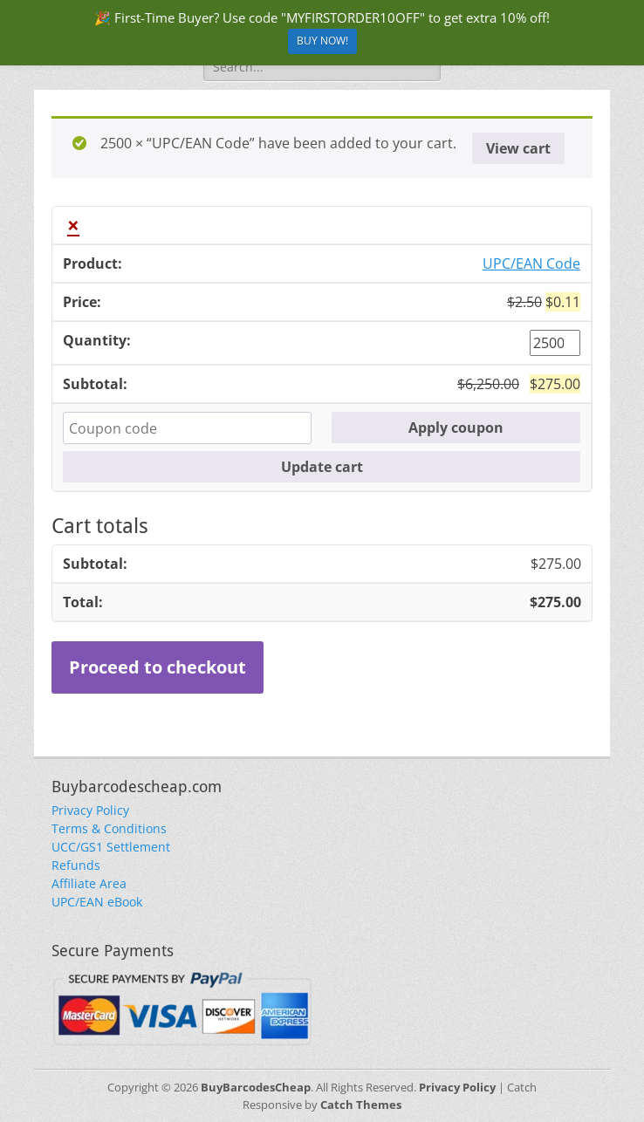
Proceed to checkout (157, 667)
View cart (518, 148)
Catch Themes (360, 1104)
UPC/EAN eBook (96, 901)
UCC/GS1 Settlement (110, 846)
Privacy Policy (90, 810)
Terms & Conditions (109, 828)
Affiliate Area (89, 883)
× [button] (73, 225)
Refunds (75, 865)
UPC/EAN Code (531, 263)
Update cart (322, 466)
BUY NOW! (322, 40)
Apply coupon (456, 427)
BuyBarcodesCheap (256, 1087)
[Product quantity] (555, 343)
